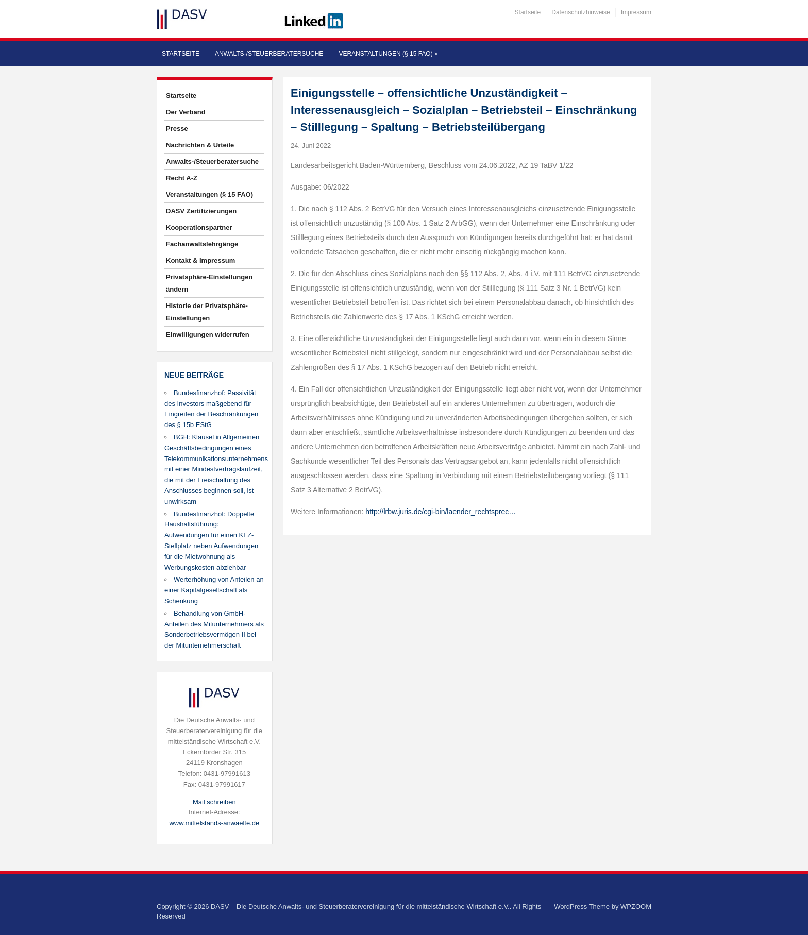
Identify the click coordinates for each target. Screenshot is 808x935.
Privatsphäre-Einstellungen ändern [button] (209, 283)
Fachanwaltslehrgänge (202, 244)
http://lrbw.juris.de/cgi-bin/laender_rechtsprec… (440, 511)
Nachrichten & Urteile (200, 145)
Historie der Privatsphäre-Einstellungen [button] (207, 312)
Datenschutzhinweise (580, 12)
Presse (177, 128)
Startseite (528, 12)
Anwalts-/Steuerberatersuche (269, 53)
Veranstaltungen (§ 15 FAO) (388, 53)
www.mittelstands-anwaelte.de (214, 823)
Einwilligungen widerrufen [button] (207, 334)
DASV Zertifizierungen (201, 211)
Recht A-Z (181, 178)
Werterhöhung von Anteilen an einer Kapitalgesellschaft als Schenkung (214, 590)
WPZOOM (635, 906)
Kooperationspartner (199, 227)
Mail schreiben (214, 802)
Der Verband (186, 112)
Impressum (636, 12)
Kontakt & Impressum (200, 260)
